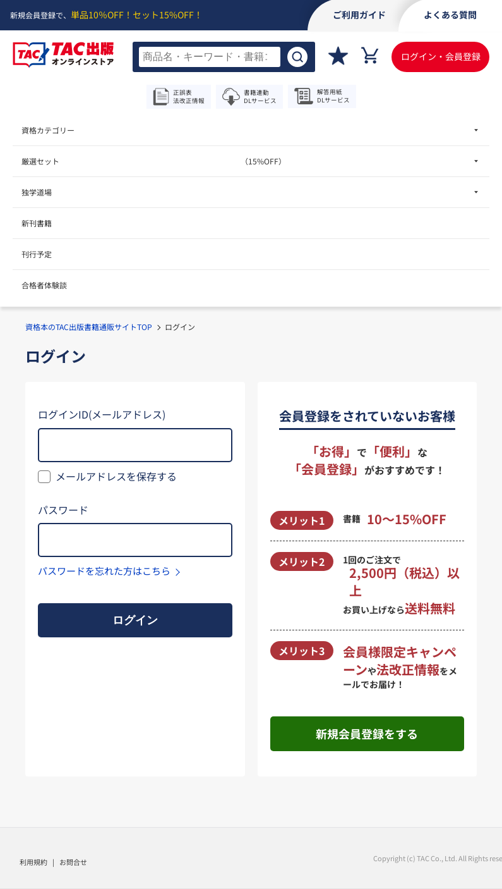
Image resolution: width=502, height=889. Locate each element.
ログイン (135, 620)
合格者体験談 (44, 284)
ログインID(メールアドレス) (101, 414)
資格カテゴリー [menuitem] (48, 130)
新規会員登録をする (367, 733)
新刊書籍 (36, 223)
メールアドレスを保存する (116, 476)
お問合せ (73, 862)
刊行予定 (36, 253)
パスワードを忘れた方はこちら (104, 570)
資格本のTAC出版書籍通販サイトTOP (88, 326)
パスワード (63, 510)
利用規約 (33, 862)
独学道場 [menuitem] (36, 192)
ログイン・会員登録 (441, 56)
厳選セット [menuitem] (153, 161)
